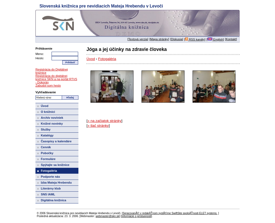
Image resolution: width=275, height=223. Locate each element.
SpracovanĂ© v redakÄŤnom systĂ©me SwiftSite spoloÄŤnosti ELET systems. (169, 213)
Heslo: (39, 58)
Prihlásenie (43, 48)
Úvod (90, 59)
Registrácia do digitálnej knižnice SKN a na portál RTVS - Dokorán (56, 79)
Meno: (39, 53)
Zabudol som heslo (48, 85)
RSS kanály (195, 39)
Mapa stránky (159, 39)
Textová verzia (138, 39)
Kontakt (231, 39)
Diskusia (176, 39)
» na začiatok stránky (104, 121)
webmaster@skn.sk (107, 216)
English (215, 39)
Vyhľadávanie (45, 92)
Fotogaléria (107, 59)
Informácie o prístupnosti (136, 216)
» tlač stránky (98, 126)
